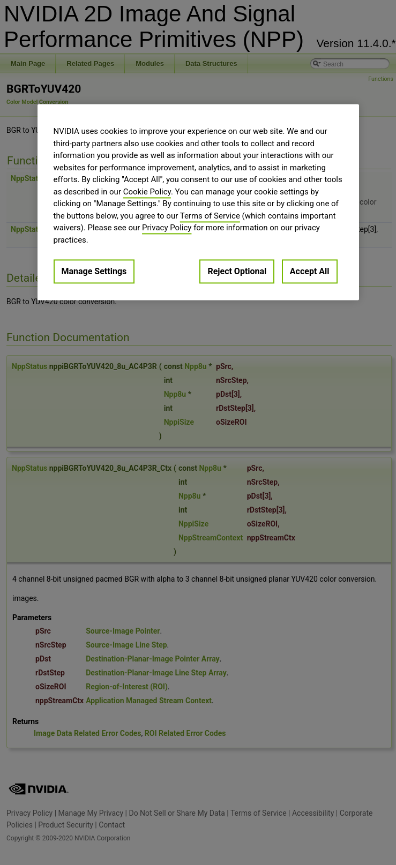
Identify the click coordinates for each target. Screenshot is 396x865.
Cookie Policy (147, 192)
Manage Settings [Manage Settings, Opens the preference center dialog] (94, 272)
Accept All (310, 272)
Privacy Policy (166, 228)
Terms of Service (210, 216)
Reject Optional (236, 272)
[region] (198, 202)
